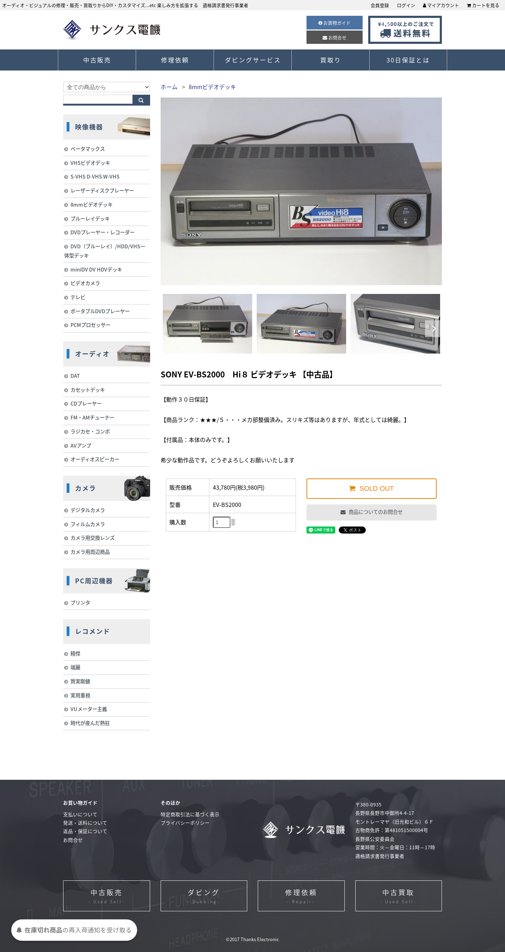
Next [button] (433, 328)
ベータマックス (87, 149)
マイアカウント (441, 5)
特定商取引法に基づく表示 (190, 814)
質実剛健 (80, 681)
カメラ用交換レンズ (92, 538)
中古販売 (97, 60)
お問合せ (334, 37)
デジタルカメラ (87, 510)
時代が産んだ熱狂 (90, 723)
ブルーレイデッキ (90, 218)
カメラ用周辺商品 (90, 552)
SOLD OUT (376, 488)
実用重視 (80, 695)
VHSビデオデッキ (90, 163)
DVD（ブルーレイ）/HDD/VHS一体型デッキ (104, 250)
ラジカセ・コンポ (90, 431)
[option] (207, 324)
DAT (75, 376)
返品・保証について (85, 830)
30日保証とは (408, 60)
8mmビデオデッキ (212, 86)
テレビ (77, 297)
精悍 (75, 653)
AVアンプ (80, 445)
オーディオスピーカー (94, 459)
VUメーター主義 (88, 709)
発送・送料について (85, 822)
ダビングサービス (253, 60)
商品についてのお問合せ (375, 512)
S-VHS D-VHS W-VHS (95, 176)
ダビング (204, 896)
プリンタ (80, 602)
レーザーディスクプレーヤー (102, 190)
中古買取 (398, 896)
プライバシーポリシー (185, 822)
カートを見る (483, 5)
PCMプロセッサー (90, 325)
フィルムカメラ (87, 524)
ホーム (169, 86)
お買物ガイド (334, 22)
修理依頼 (175, 60)
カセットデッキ (87, 390)
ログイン (406, 5)
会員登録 (380, 5)
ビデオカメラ (85, 283)
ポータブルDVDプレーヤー (100, 311)
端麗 (75, 667)
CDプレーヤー (86, 403)
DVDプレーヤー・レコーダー (102, 232)
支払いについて (80, 814)
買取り (330, 60)
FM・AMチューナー (92, 417)
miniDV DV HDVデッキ (96, 269)
